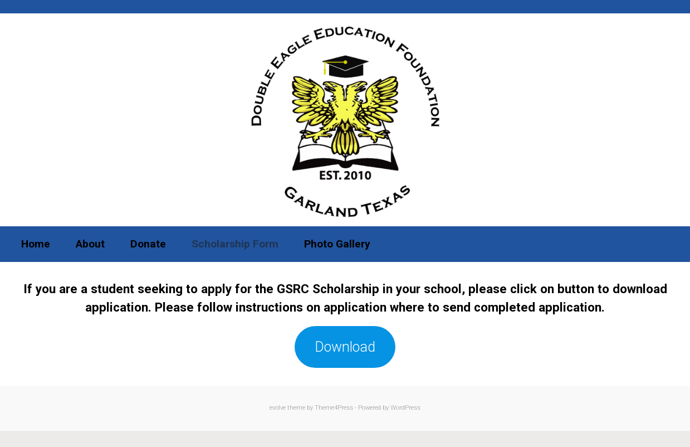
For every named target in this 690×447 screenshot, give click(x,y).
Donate (148, 243)
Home (35, 243)
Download (345, 347)
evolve (278, 407)
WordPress (405, 407)
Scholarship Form (235, 243)
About (90, 243)
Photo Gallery (337, 243)
